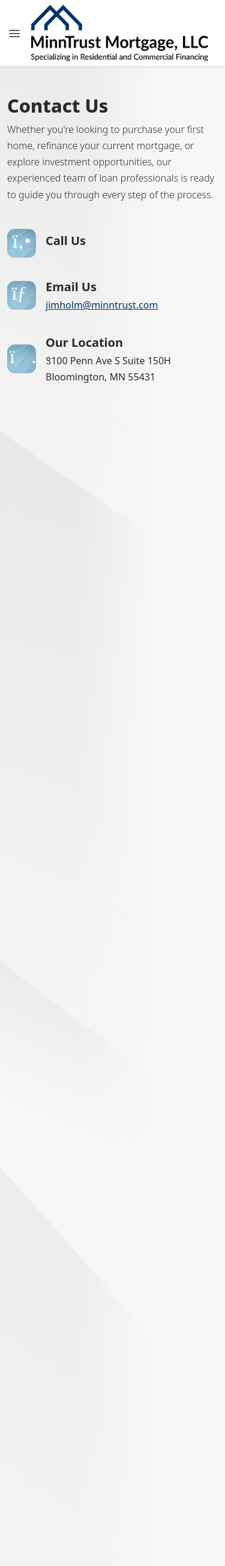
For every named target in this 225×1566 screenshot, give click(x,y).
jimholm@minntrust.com (102, 305)
